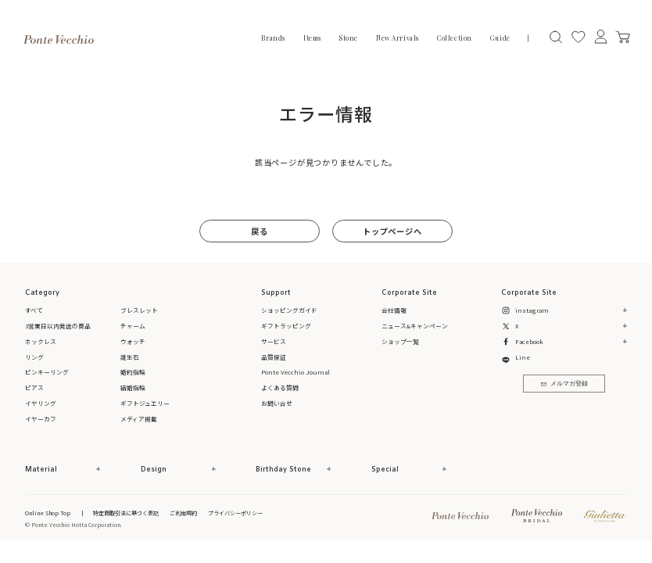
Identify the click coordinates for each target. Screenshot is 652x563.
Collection (454, 38)
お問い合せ (276, 403)
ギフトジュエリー (145, 403)
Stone (348, 38)
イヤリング (40, 403)
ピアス (34, 387)
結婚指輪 (132, 387)
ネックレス (40, 341)
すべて (34, 310)
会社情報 (394, 310)
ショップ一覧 (400, 341)
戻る (259, 231)
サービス (273, 341)
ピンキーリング (47, 372)
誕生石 (129, 357)
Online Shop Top (47, 513)
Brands (273, 38)
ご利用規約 (183, 513)
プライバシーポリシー (235, 513)
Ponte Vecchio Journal (295, 372)
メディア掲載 (138, 418)
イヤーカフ (40, 418)
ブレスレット (139, 310)
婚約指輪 (132, 372)
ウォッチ (132, 341)
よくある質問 (280, 387)
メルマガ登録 (564, 384)
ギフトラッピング (286, 325)
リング (34, 357)
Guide (500, 38)
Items (312, 38)
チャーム (132, 325)
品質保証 (273, 357)
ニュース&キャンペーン (415, 325)
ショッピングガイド (289, 310)
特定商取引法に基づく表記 (126, 513)
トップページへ (392, 231)
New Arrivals (397, 38)
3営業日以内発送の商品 (58, 325)
